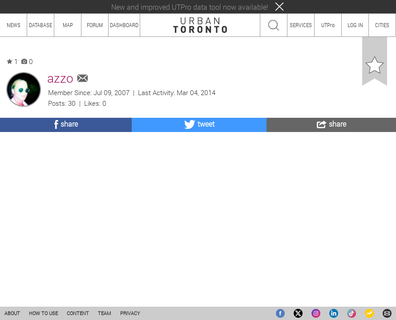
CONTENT (78, 313)
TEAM (104, 313)
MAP (68, 25)
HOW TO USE (43, 313)
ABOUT (12, 313)
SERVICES (301, 25)
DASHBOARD (124, 25)
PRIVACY (130, 313)
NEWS (13, 25)
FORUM (95, 25)
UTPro (328, 25)
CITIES (382, 25)
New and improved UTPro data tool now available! (189, 7)
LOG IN (355, 25)
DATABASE (40, 25)
